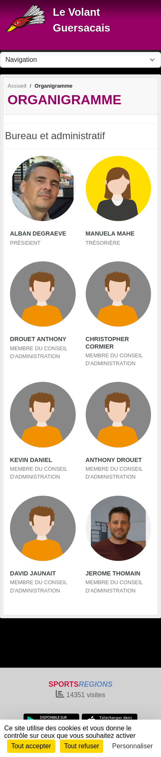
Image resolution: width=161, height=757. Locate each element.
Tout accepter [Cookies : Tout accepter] (31, 746)
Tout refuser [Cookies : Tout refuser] (81, 746)
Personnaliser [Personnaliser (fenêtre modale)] (132, 746)
